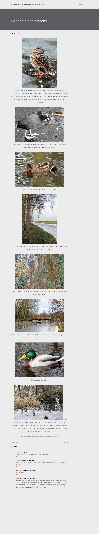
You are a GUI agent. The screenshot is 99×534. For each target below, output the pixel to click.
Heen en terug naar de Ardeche (27, 4)
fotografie (14, 442)
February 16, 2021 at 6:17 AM (26, 460)
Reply (17, 456)
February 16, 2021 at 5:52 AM (27, 452)
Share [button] (66, 442)
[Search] (81, 4)
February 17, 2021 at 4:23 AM (27, 478)
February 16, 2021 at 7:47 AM (27, 470)
